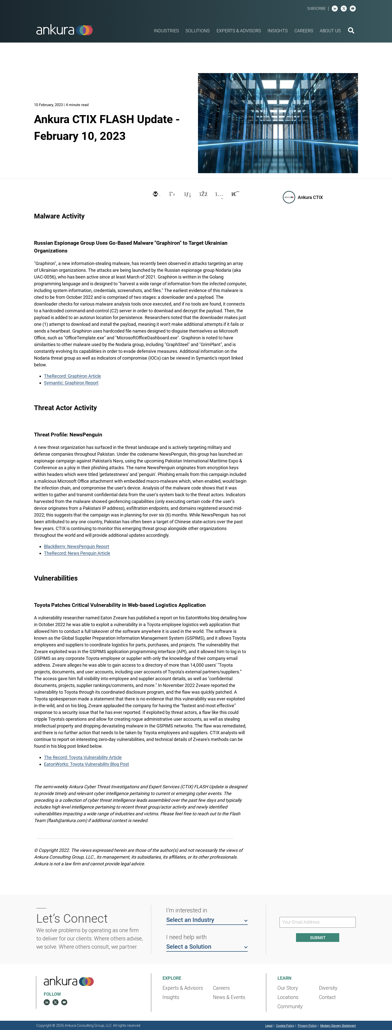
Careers (221, 988)
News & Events (229, 997)
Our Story (288, 988)
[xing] (219, 194)
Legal (268, 1025)
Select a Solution (207, 946)
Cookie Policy (285, 1025)
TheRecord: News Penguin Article (77, 553)
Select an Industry (207, 919)
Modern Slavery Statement (338, 1025)
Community (290, 1006)
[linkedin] (335, 9)
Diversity (328, 988)
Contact (327, 997)
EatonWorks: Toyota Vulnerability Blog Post (86, 764)
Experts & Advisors (182, 988)
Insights (170, 997)
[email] (155, 194)
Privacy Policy (307, 1025)
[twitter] (171, 194)
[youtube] (353, 9)
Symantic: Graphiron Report (71, 382)
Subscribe (316, 9)
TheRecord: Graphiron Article (72, 376)
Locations (288, 997)
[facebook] (203, 194)
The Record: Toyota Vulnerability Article (83, 757)
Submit (318, 937)
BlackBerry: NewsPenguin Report (76, 546)
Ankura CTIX (310, 197)
